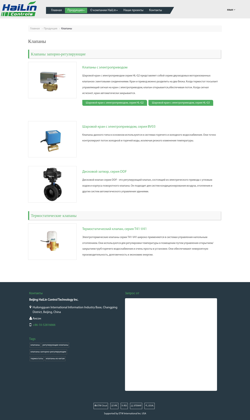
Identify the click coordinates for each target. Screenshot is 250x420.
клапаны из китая (55, 358)
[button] (76, 10)
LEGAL (149, 405)
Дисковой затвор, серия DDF (104, 172)
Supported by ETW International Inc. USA (125, 413)
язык (231, 9)
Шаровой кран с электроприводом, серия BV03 (119, 127)
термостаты (37, 358)
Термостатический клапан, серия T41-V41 (114, 229)
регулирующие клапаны (55, 345)
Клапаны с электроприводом (104, 67)
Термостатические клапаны (54, 215)
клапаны (35, 345)
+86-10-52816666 (44, 325)
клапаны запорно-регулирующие (48, 352)
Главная (35, 28)
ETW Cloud (100, 405)
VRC (114, 405)
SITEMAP (136, 405)
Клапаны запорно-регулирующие (58, 54)
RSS (124, 405)
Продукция (50, 28)
